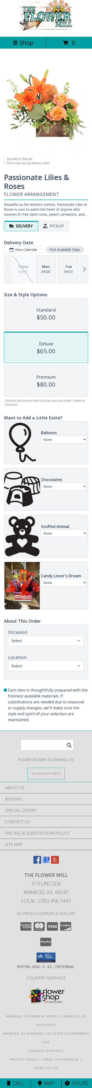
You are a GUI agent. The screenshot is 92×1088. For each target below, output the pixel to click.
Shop (23, 42)
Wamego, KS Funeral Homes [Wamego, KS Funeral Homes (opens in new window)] (32, 1016)
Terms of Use (46, 1068)
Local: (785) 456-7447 (46, 901)
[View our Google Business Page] (46, 862)
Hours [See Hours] (77, 1083)
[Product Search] (47, 744)
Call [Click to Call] (15, 1083)
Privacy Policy (24, 1059)
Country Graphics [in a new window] (46, 978)
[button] (46, 957)
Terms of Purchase (60, 1059)
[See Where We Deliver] (46, 773)
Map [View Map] (46, 1083)
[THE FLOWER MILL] (46, 29)
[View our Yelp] (55, 862)
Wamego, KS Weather (23, 1033)
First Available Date (64, 249)
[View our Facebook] (37, 862)
